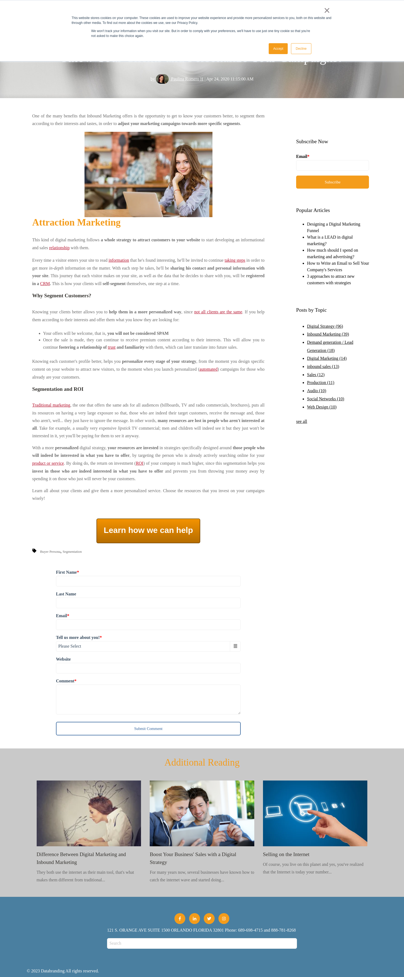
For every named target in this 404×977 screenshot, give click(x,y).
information (118, 260)
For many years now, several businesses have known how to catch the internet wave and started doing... (202, 831)
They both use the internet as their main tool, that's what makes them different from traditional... (89, 831)
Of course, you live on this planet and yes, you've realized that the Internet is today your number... (315, 827)
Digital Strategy (325, 326)
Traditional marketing (51, 405)
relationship (59, 247)
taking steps (235, 260)
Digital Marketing (327, 358)
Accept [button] (278, 49)
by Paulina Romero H (177, 79)
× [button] (327, 10)
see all (301, 421)
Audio (316, 390)
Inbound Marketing (328, 334)
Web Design (322, 407)
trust (111, 347)
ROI (139, 463)
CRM (45, 283)
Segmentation (72, 552)
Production (320, 382)
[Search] (202, 943)
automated (208, 369)
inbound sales (323, 366)
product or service (48, 463)
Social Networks (325, 399)
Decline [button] (301, 49)
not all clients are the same (218, 312)
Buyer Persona (50, 552)
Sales (315, 374)
